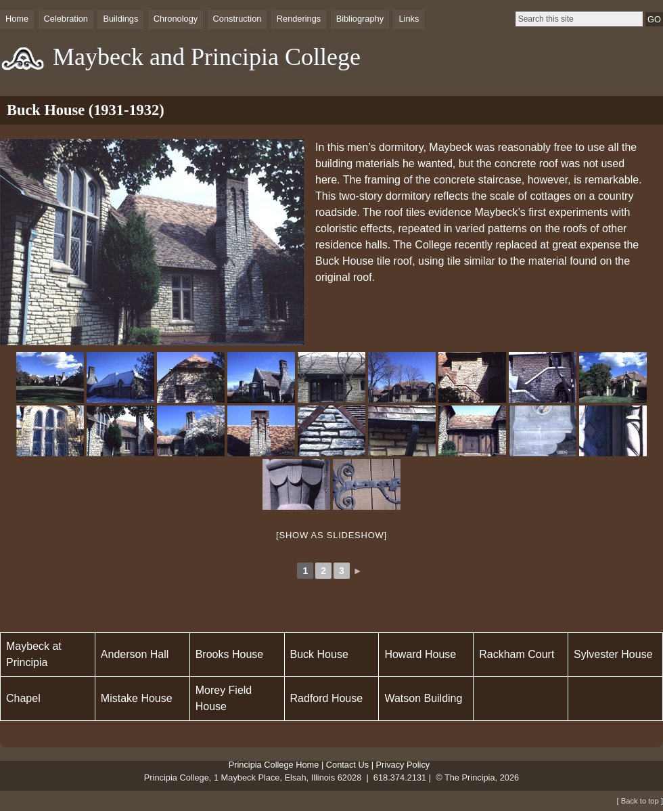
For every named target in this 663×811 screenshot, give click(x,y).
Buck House (319, 654)
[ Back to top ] (640, 801)
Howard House (420, 654)
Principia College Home (274, 765)
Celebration (66, 19)
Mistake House (137, 698)
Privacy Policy (403, 765)
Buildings (120, 19)
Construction (237, 19)
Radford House (326, 698)
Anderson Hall (135, 654)
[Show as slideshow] (331, 535)
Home (16, 19)
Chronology (176, 19)
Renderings (299, 19)
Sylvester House (613, 654)
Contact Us (347, 765)
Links (408, 19)
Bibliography (360, 19)
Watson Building (423, 698)
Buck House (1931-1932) (85, 110)
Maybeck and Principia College (207, 56)
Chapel (23, 698)
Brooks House (230, 654)
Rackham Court (516, 654)
